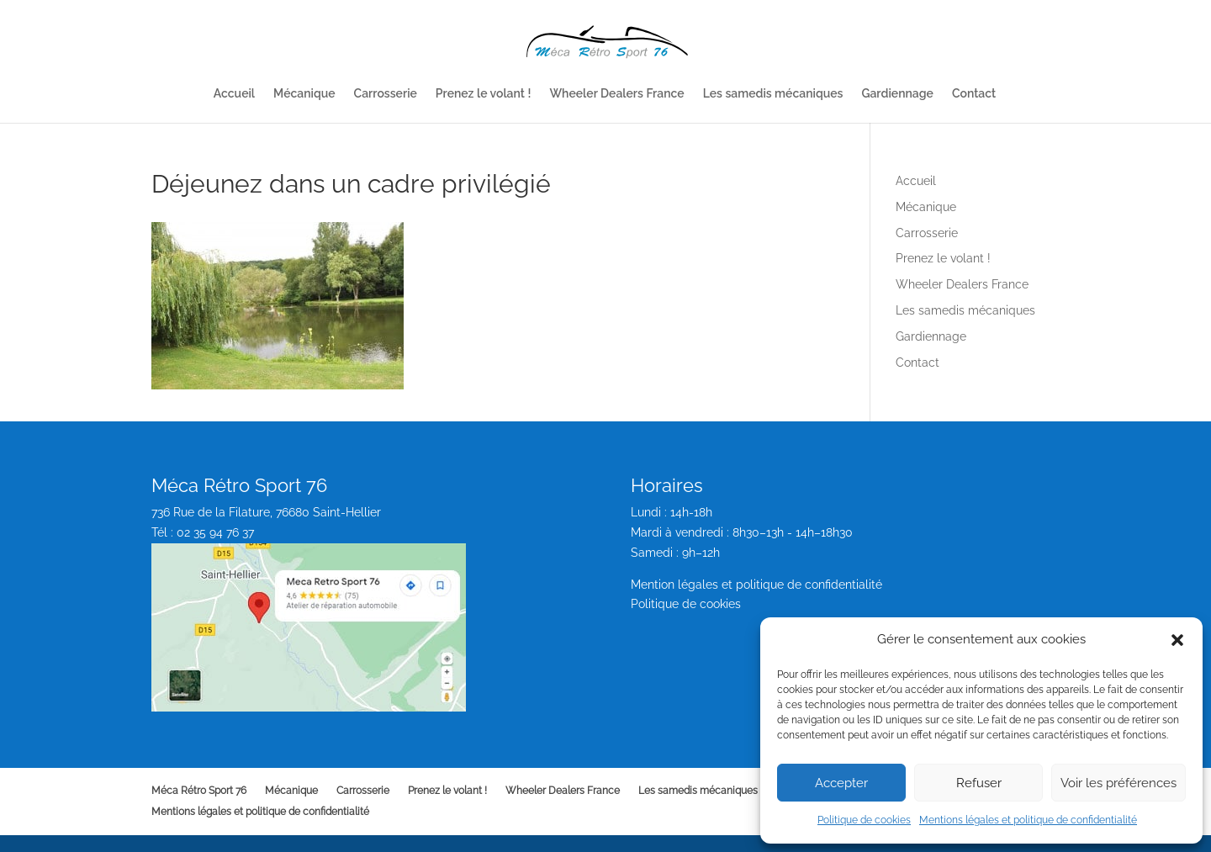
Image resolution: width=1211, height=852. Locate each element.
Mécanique (304, 93)
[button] (1177, 640)
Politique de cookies (864, 820)
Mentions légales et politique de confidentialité (1028, 820)
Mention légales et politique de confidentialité (756, 584)
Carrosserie (385, 93)
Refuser (979, 783)
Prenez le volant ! (483, 93)
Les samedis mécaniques (773, 93)
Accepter (841, 783)
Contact (974, 93)
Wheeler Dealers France (616, 93)
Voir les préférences (1118, 783)
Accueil (234, 93)
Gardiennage (897, 93)
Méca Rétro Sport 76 (198, 790)
